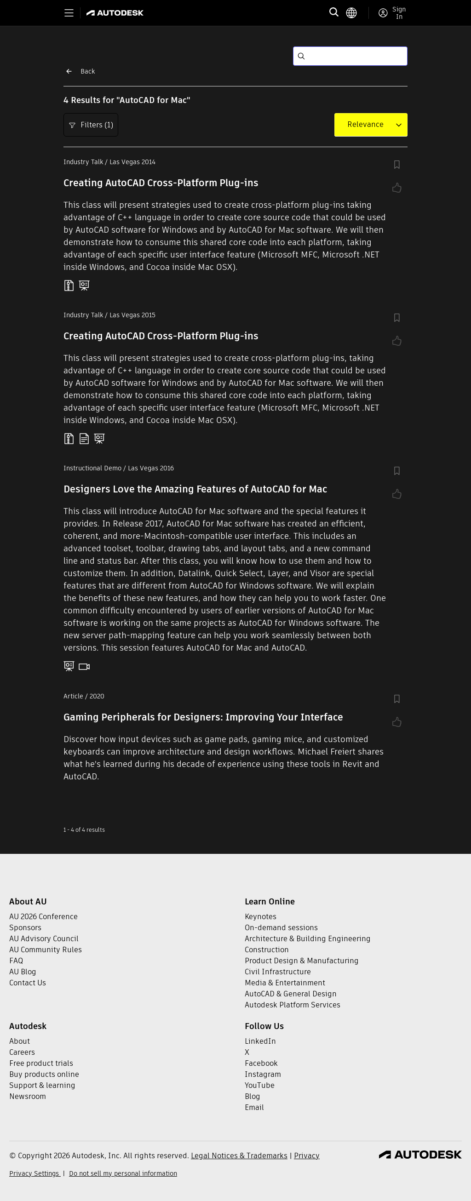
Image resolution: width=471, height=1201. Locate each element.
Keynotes (260, 916)
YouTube (260, 1085)
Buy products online (44, 1074)
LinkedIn (260, 1041)
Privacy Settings (35, 1173)
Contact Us (27, 983)
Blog (252, 1096)
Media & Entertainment (285, 983)
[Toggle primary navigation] (69, 12)
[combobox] (365, 124)
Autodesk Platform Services (292, 1005)
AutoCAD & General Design (291, 994)
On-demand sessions (281, 927)
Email (254, 1107)
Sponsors (25, 927)
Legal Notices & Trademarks (239, 1155)
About (19, 1041)
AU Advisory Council (44, 938)
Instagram (263, 1074)
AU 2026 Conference (43, 916)
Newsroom (27, 1096)
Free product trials (41, 1063)
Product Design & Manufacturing (302, 960)
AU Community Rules (45, 949)
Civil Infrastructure (278, 972)
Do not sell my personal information (123, 1173)
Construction (267, 949)
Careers (22, 1052)
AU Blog (22, 972)
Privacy (307, 1155)
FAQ (16, 960)
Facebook (261, 1063)
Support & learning (42, 1085)
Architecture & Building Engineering (308, 938)
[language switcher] (357, 13)
